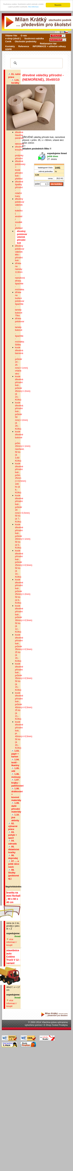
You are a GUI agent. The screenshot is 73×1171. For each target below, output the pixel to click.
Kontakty (10, 46)
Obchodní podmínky (25, 41)
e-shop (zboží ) (13, 38)
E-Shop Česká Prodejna (56, 1025)
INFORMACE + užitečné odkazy (49, 46)
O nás (24, 35)
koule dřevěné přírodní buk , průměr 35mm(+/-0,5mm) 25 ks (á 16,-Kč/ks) (23, 647)
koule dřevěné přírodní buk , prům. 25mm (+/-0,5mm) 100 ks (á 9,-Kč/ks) (20, 478)
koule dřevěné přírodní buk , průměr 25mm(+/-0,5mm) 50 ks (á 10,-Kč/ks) (23, 563)
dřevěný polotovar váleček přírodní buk (22, 237)
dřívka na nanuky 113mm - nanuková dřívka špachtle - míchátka (20, 276)
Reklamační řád (48, 43)
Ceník (8, 41)
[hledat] (36, 63)
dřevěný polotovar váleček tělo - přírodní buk (19, 253)
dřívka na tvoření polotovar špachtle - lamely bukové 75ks (19, 304)
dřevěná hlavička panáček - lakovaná (19, 138)
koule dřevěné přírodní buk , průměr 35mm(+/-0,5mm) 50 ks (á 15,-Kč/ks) (23, 676)
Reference (23, 46)
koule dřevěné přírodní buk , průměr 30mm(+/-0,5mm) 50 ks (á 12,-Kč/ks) (23, 618)
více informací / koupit (11, 942)
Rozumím (58, 5)
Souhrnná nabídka (34, 38)
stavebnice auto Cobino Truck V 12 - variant (13, 957)
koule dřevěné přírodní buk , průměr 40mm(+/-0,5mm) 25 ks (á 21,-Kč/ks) (23, 705)
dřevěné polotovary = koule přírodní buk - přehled (20, 170)
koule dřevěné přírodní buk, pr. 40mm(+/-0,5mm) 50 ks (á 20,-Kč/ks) (23, 735)
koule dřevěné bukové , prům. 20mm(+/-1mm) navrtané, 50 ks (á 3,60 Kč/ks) (22, 446)
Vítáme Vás (11, 35)
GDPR (8, 49)
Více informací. (33, 7)
